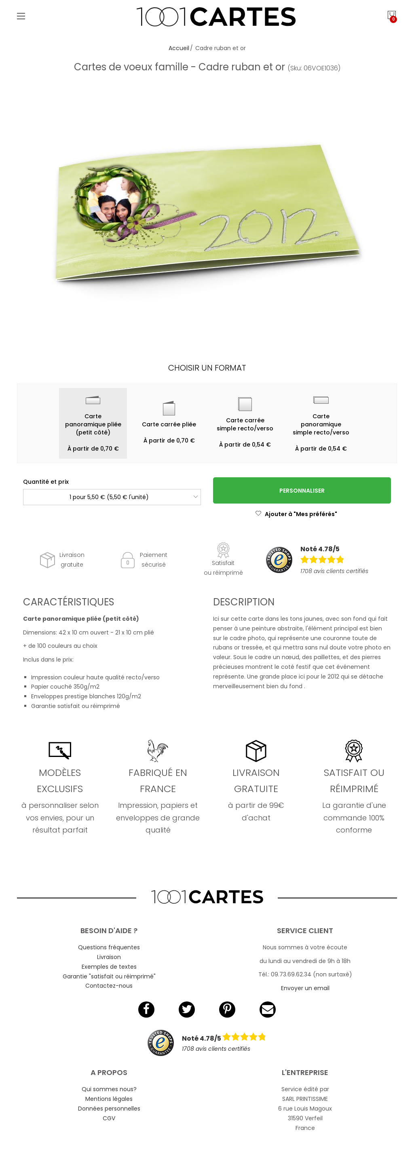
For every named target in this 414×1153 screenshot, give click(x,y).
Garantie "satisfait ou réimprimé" (109, 976)
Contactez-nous (109, 986)
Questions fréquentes (109, 947)
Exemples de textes (109, 967)
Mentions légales (109, 1099)
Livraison (109, 957)
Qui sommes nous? (109, 1089)
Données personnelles (109, 1109)
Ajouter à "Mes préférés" (296, 514)
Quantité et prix (46, 482)
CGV (109, 1118)
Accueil (179, 48)
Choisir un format (207, 367)
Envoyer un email (305, 988)
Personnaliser (302, 491)
